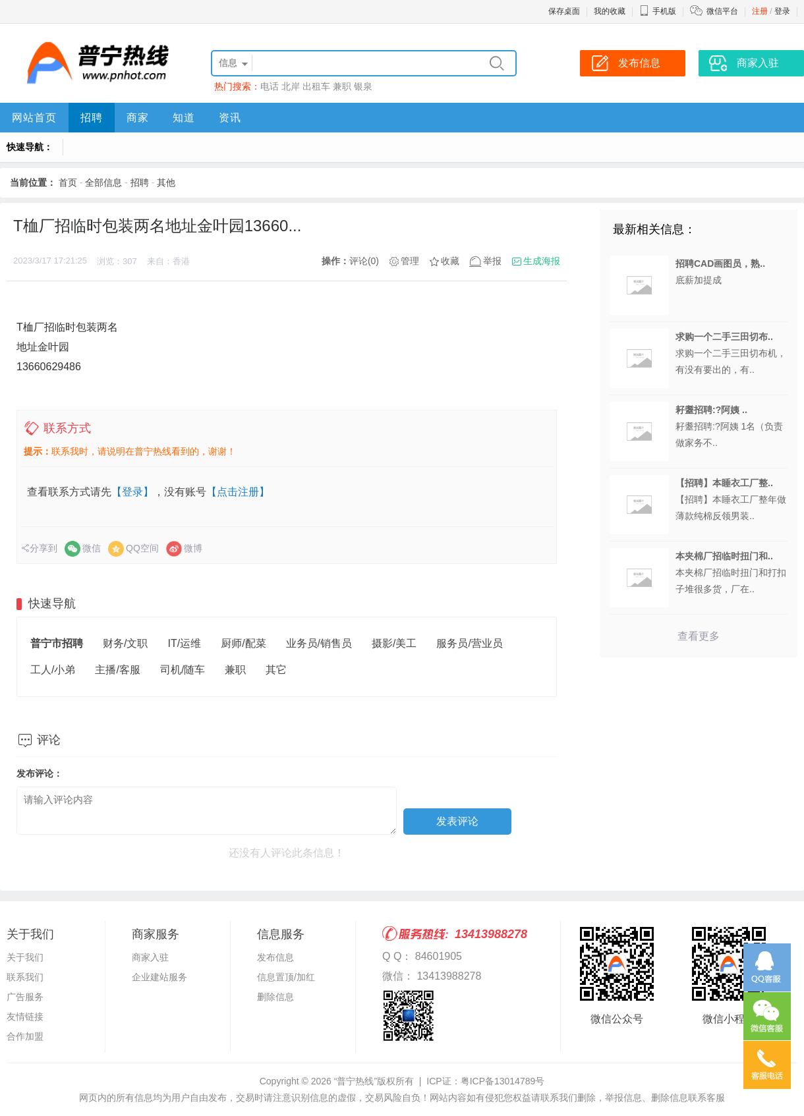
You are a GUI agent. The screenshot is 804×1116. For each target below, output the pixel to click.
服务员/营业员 (469, 643)
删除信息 (275, 996)
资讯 (230, 117)
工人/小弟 (52, 669)
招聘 (91, 117)
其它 (276, 669)
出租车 (316, 86)
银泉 (363, 86)
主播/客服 (117, 669)
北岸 (290, 86)
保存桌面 (564, 11)
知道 (184, 117)
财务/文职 (125, 643)
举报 (492, 261)
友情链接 (25, 1016)
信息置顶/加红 (286, 977)
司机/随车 (182, 669)
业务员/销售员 (319, 643)
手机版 (657, 11)
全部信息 (103, 182)
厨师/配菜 (243, 643)
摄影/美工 (394, 643)
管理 (410, 261)
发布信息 (275, 957)
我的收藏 (609, 11)
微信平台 (722, 11)
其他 (166, 182)
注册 (760, 11)
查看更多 (698, 636)
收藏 (450, 261)
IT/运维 (184, 643)
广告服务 (25, 996)
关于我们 (25, 957)
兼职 (342, 86)
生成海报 (541, 261)
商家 (138, 117)
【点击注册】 (238, 491)
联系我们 (25, 977)
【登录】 (132, 491)
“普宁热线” (355, 1081)
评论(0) (364, 261)
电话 (269, 86)
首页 (68, 182)
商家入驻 (150, 957)
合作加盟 (25, 1036)
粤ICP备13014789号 (503, 1081)
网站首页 (34, 117)
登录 (782, 11)
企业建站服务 (159, 977)
